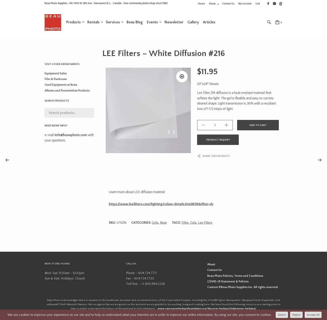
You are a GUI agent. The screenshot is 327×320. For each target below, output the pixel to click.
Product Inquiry (218, 139)
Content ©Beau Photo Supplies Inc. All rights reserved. (242, 287)
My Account (245, 3)
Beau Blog (134, 22)
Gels (155, 223)
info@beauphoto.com (71, 135)
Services (113, 22)
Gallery (193, 22)
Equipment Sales (56, 73)
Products (73, 22)
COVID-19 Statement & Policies (228, 281)
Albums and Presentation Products (67, 90)
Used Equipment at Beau (61, 84)
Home (201, 3)
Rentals (93, 22)
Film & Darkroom (56, 79)
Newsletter (174, 22)
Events (152, 22)
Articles (209, 22)
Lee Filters (205, 223)
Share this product (216, 156)
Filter (185, 223)
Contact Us (228, 3)
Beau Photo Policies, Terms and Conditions (235, 276)
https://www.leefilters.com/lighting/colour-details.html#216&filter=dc (161, 204)
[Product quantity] (215, 125)
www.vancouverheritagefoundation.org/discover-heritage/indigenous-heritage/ (207, 308)
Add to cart (258, 125)
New (163, 223)
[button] (182, 76)
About (212, 3)
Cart (257, 3)
